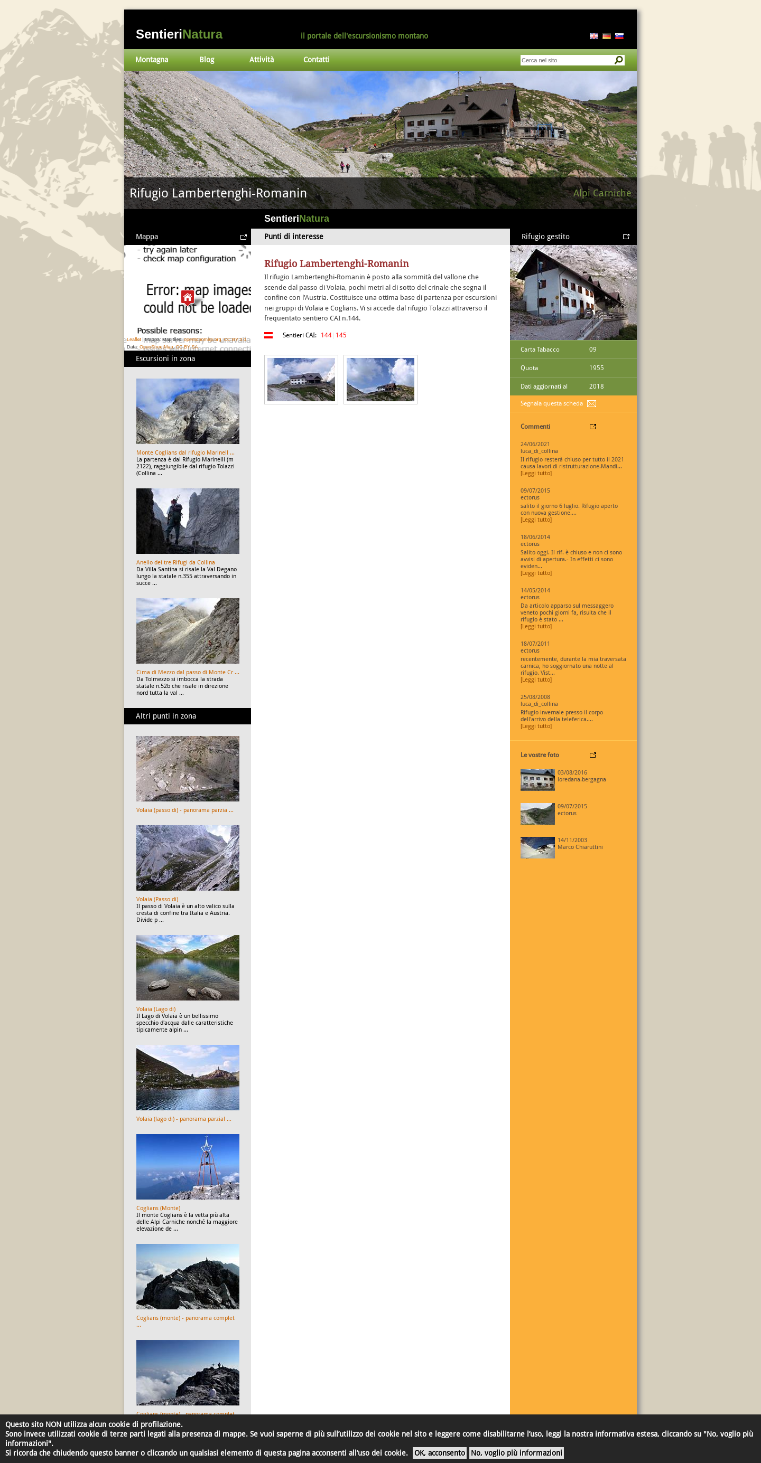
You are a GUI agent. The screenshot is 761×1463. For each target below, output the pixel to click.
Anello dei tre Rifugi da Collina (175, 562)
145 (341, 335)
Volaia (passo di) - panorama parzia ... (185, 810)
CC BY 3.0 (235, 339)
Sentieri (179, 34)
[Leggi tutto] (536, 473)
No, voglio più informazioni (516, 1453)
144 (326, 335)
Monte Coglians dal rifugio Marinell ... (185, 452)
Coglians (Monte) (158, 1208)
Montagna (151, 59)
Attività (261, 59)
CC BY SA (187, 347)
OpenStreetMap (156, 347)
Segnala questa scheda (552, 403)
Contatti (316, 59)
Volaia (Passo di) (157, 899)
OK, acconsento (439, 1453)
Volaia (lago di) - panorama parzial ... (183, 1119)
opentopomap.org (202, 339)
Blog (206, 59)
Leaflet (134, 339)
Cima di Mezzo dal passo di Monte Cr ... (187, 672)
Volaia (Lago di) (155, 1009)
